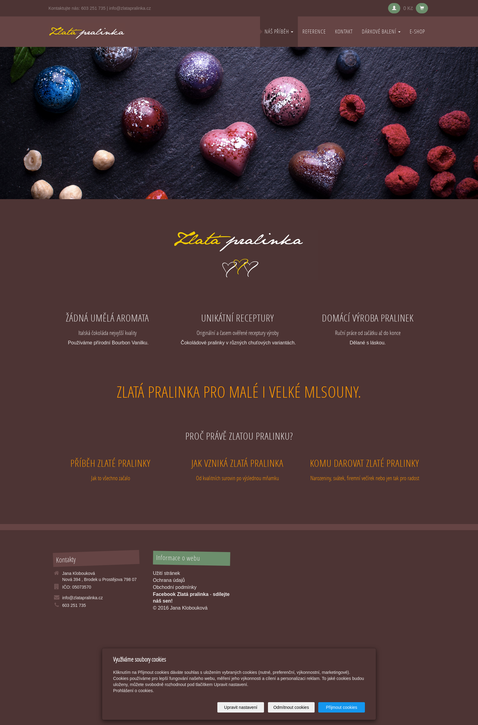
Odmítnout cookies (291, 707)
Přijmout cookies (341, 707)
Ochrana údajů (169, 580)
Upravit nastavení (240, 707)
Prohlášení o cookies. (133, 690)
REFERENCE (314, 31)
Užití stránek (166, 573)
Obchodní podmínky (175, 587)
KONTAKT (344, 31)
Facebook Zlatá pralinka (181, 594)
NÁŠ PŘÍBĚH (279, 31)
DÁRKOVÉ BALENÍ (381, 31)
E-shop (417, 31)
